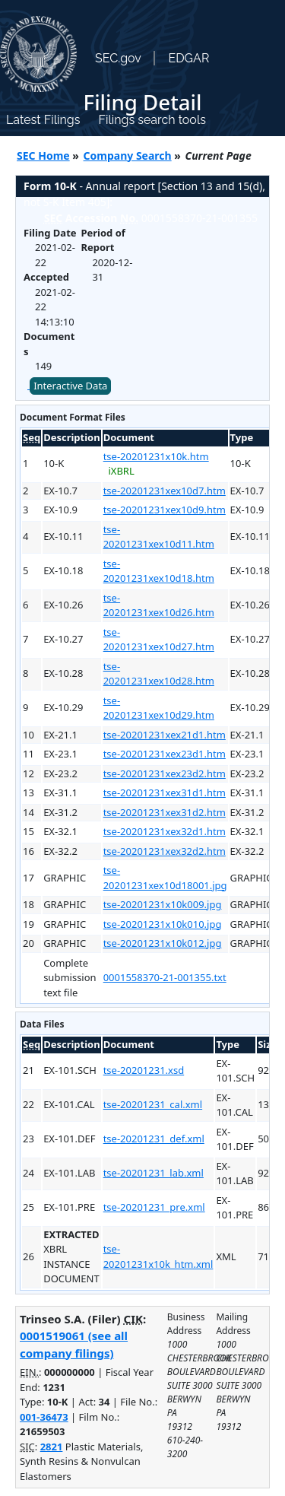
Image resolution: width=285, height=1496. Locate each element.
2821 (51, 1446)
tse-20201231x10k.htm (156, 456)
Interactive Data (70, 385)
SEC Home (43, 155)
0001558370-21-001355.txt (164, 977)
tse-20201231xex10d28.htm (158, 673)
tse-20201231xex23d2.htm (164, 773)
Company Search (128, 155)
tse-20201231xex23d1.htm (164, 754)
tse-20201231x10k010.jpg (162, 924)
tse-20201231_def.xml (153, 1138)
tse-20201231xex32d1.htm (164, 831)
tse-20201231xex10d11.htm (158, 536)
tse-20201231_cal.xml (152, 1104)
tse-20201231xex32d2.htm (164, 851)
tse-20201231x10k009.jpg (162, 904)
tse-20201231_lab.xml (153, 1173)
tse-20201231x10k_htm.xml (158, 1256)
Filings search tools (152, 120)
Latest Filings (43, 120)
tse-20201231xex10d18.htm (158, 571)
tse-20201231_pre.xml (154, 1207)
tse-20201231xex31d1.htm (164, 792)
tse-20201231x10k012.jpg (162, 943)
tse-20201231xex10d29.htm (158, 708)
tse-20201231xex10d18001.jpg (165, 877)
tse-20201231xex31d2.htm (164, 812)
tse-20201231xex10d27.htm (158, 639)
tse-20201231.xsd (144, 1070)
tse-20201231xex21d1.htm (164, 735)
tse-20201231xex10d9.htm (164, 509)
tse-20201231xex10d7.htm (164, 490)
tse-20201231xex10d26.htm (158, 605)
